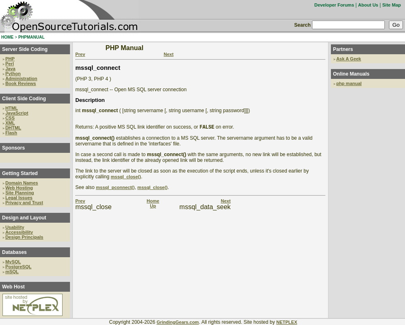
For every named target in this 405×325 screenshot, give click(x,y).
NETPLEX (286, 322)
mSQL (12, 271)
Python (13, 73)
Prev (80, 54)
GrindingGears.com (177, 322)
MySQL (13, 261)
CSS (10, 117)
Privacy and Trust (24, 202)
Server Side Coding (25, 49)
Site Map (391, 4)
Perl (9, 63)
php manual (349, 83)
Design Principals (24, 237)
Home (153, 201)
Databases (14, 252)
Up (153, 206)
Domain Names (21, 182)
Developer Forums (334, 4)
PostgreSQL (18, 266)
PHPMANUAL (31, 37)
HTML (11, 108)
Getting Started (20, 173)
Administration (21, 78)
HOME (7, 37)
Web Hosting (19, 187)
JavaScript (16, 113)
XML (10, 122)
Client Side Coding (24, 98)
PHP (10, 58)
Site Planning (19, 192)
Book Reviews (20, 83)
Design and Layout (24, 218)
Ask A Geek (348, 58)
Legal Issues (19, 197)
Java (10, 68)
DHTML (13, 127)
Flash (11, 132)
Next (169, 54)
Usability (14, 227)
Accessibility (19, 232)
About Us (368, 4)
